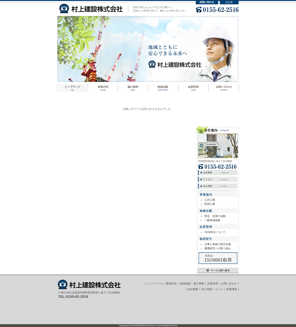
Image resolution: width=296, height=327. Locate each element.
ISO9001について (214, 232)
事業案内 (103, 88)
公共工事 (209, 199)
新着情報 (231, 289)
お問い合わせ (207, 2)
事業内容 (171, 283)
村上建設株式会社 (91, 8)
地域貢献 (163, 88)
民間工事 (209, 204)
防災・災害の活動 (215, 216)
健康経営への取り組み (217, 248)
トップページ (72, 88)
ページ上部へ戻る (218, 270)
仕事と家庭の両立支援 (217, 244)
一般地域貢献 (212, 220)
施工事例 (133, 88)
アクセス (215, 179)
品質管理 (193, 88)
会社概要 (216, 172)
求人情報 (215, 186)
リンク (229, 2)
